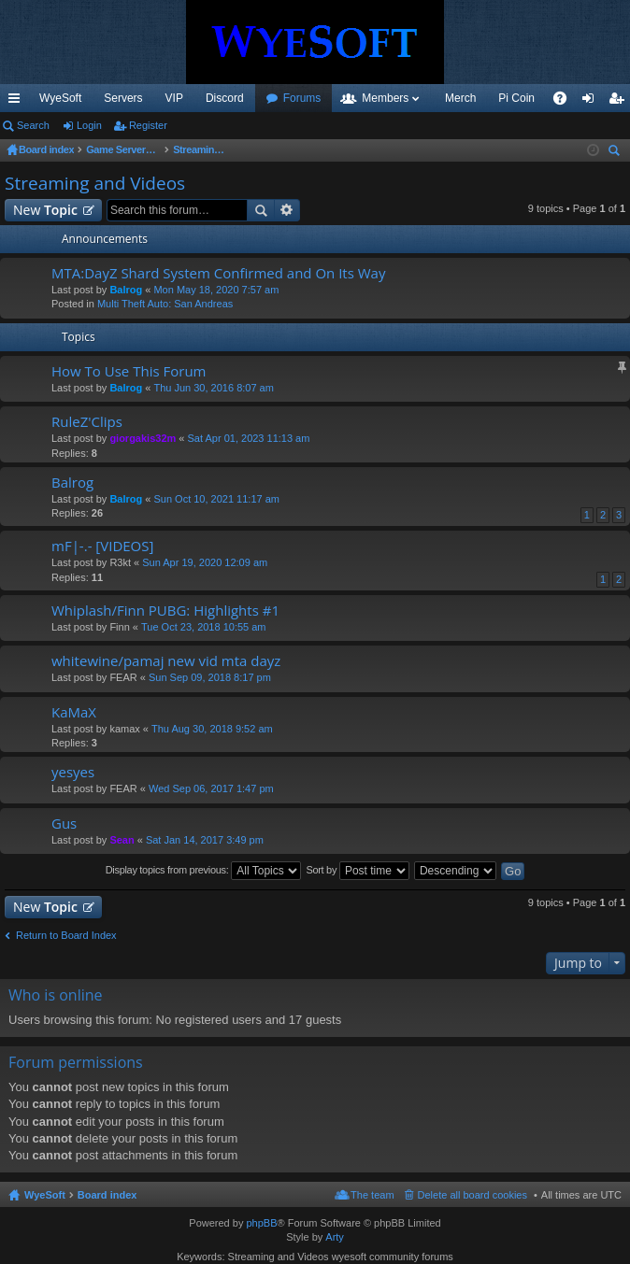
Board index (107, 1194)
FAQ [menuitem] (566, 102)
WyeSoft (60, 98)
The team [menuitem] (372, 1194)
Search (33, 125)
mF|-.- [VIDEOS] (102, 546)
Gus (64, 823)
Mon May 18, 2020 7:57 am (216, 289)
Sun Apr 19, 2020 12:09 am (204, 562)
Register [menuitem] (620, 102)
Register (148, 125)
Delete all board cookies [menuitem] (472, 1194)
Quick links (17, 102)
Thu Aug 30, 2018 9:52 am (212, 728)
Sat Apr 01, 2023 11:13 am (249, 438)
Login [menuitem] (592, 102)
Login (89, 125)
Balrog (125, 289)
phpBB (261, 1222)
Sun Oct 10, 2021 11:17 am (216, 498)
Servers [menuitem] (123, 98)
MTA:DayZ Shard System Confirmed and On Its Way (218, 273)
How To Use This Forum (128, 371)
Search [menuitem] (616, 153)
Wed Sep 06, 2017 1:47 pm (211, 788)
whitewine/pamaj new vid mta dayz (165, 661)
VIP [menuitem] (174, 98)
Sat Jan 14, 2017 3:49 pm (205, 839)
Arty (334, 1237)
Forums (302, 98)
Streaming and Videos (95, 183)
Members (385, 98)
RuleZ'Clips (86, 422)
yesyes (72, 772)
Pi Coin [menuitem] (516, 98)
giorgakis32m (142, 438)
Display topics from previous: (204, 870)
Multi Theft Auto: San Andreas (165, 303)
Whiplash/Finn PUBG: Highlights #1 (165, 610)
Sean (121, 839)
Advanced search (287, 210)
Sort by (357, 870)
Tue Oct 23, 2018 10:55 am (203, 626)
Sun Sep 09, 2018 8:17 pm (210, 677)
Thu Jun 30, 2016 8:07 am (213, 387)
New (45, 210)
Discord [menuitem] (225, 98)
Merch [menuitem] (460, 98)
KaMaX (73, 712)
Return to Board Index (66, 935)
